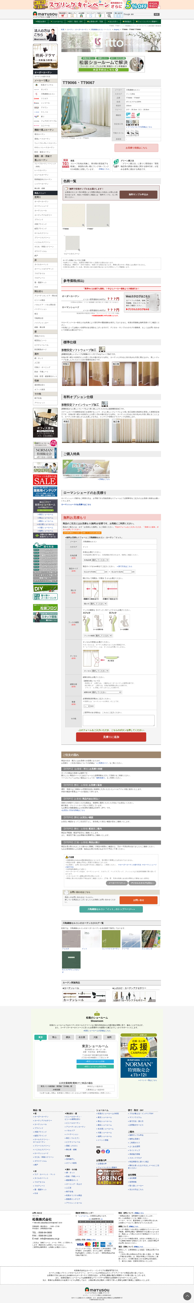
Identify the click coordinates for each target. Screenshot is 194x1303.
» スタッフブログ (135, 1157)
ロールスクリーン (41, 233)
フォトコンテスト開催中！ (147, 21)
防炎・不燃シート (41, 372)
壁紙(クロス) (39, 336)
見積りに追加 (111, 736)
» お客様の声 (101, 1163)
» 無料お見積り (134, 1138)
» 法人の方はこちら (135, 1189)
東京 (40, 1037)
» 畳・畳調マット (40, 1189)
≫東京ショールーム (45, 514)
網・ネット (38, 358)
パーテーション (40, 309)
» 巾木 (35, 1193)
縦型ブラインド (40, 229)
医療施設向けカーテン (43, 179)
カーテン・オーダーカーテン (77, 29)
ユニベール (42, 125)
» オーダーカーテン (40, 1116)
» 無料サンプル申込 (135, 1135)
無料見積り (100, 778)
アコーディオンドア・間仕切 (45, 296)
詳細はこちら (104, 169)
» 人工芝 (68, 1187)
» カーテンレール (40, 1124)
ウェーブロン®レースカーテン (45, 143)
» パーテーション (71, 1134)
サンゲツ (41, 89)
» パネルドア (70, 1130)
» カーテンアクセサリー (42, 1120)
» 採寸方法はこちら (124, 566)
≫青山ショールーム (45, 518)
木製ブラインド (40, 224)
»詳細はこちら (133, 1226)
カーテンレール (40, 210)
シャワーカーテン (41, 184)
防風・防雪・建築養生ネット (45, 376)
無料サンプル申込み (138, 194)
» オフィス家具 (71, 1163)
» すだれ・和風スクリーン (43, 1157)
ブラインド (38, 220)
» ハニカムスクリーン (41, 1149)
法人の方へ (113, 21)
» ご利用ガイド (134, 1142)
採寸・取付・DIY (75, 21)
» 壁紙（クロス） (71, 1145)
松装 (62, 29)
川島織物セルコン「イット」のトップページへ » (111, 909)
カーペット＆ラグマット (44, 269)
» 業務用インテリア (72, 1199)
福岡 (109, 1037)
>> (102, 1219)
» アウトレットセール (73, 1203)
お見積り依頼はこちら (136, 147)
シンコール (42, 103)
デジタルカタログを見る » (142, 883)
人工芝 (37, 363)
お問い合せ (139, 900)
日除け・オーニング (42, 367)
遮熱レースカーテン (42, 139)
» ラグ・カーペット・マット (44, 1174)
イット (108, 29)
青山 (54, 1037)
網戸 (36, 256)
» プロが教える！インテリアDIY (140, 1113)
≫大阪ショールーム (45, 528)
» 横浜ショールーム (104, 1125)
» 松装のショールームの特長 (107, 1113)
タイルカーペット (41, 264)
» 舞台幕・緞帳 (71, 1149)
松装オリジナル (43, 85)
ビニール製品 (39, 300)
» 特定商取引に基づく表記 (138, 1161)
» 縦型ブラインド (40, 1135)
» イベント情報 (102, 1140)
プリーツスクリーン (42, 238)
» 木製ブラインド (40, 1131)
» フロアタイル (39, 1182)
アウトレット (39, 403)
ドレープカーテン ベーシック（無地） (45, 165)
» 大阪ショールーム (104, 1132)
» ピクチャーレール (72, 1142)
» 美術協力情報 (134, 1154)
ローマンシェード (41, 206)
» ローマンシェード (40, 1153)
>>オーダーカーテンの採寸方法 (129, 864)
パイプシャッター (41, 323)
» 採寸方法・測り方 (135, 1121)
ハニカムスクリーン (42, 242)
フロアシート (39, 278)
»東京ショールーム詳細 (95, 1061)
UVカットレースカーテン (44, 147)
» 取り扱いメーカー (135, 1185)
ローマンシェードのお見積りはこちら (76, 504)
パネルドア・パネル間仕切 (45, 305)
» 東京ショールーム (104, 1117)
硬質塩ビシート (40, 340)
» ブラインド (38, 1128)
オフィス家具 (39, 390)
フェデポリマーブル (45, 121)
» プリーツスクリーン (41, 1145)
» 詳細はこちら (91, 1239)
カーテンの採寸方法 (42, 76)
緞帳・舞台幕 (39, 327)
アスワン (41, 107)
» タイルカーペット (40, 1178)
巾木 (36, 287)
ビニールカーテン (41, 175)
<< (90, 1219)
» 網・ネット (70, 1172)
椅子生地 (37, 398)
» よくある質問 (134, 1146)
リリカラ (41, 98)
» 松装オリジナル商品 (73, 1195)
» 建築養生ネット (71, 1180)
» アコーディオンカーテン (75, 1126)
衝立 (36, 314)
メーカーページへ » (117, 883)
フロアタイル (39, 273)
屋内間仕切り (39, 385)
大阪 (95, 1037)
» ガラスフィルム (40, 1161)
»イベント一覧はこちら (147, 1080)
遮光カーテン (39, 134)
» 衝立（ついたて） (72, 1138)
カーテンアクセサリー (43, 215)
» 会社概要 (132, 1178)
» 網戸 (35, 1164)
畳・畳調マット (40, 282)
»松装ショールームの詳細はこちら (97, 1030)
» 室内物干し (70, 1159)
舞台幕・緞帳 (39, 188)
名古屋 (82, 1037)
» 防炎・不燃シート (72, 1176)
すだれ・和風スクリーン (44, 247)
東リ (39, 116)
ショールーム (57, 21)
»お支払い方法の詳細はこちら (73, 810)
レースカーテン (40, 170)
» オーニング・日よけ (73, 1184)
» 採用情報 (132, 1181)
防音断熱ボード (40, 349)
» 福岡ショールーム (104, 1136)
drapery (116, 29)
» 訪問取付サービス (135, 1125)
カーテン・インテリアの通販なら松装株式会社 (97, 1295)
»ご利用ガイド (102, 763)
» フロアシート (39, 1185)
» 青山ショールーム (104, 1121)
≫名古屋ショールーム (45, 524)
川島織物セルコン (44, 94)
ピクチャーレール (41, 345)
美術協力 (127, 21)
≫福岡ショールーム (45, 531)
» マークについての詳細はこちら (139, 127)
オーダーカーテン (43, 72)
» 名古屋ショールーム (105, 1128)
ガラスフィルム (40, 251)
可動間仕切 (38, 318)
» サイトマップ (134, 1150)
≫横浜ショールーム (45, 521)
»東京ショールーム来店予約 (95, 1066)
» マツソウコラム (135, 1117)
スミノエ (41, 112)
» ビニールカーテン (72, 1123)
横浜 (68, 1037)
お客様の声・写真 (95, 21)
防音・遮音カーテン (42, 152)
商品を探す (40, 21)
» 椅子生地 (69, 1191)
